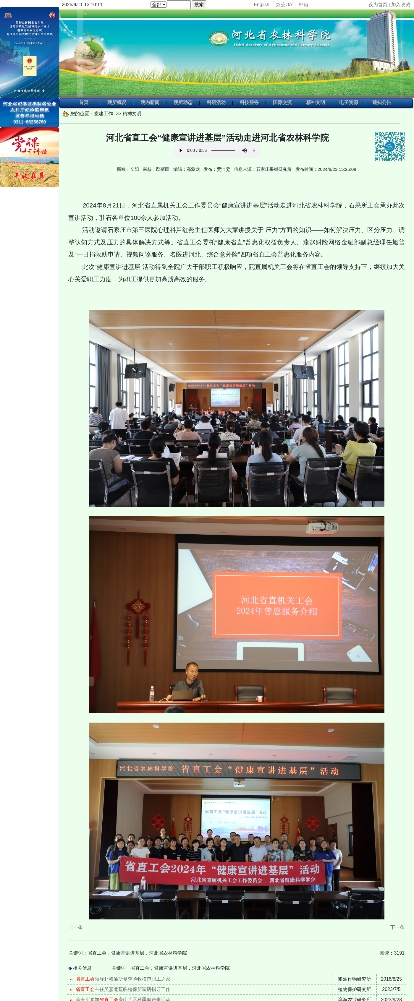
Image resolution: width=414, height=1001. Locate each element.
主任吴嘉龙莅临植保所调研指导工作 (123, 989)
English (261, 4)
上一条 (76, 927)
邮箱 (303, 4)
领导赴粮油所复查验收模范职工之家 (123, 978)
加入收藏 (400, 4)
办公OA (284, 4)
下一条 (397, 927)
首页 (83, 103)
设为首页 (377, 4)
